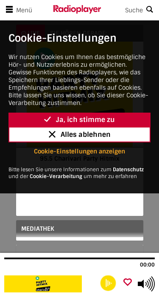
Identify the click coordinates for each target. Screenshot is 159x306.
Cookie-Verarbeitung (56, 176)
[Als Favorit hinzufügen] (127, 282)
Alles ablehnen (80, 134)
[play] (108, 283)
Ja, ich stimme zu (79, 119)
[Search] (130, 10)
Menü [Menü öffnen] (17, 10)
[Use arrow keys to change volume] (146, 283)
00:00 (147, 264)
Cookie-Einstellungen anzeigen (79, 151)
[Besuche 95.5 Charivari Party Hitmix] (49, 283)
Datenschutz (128, 169)
